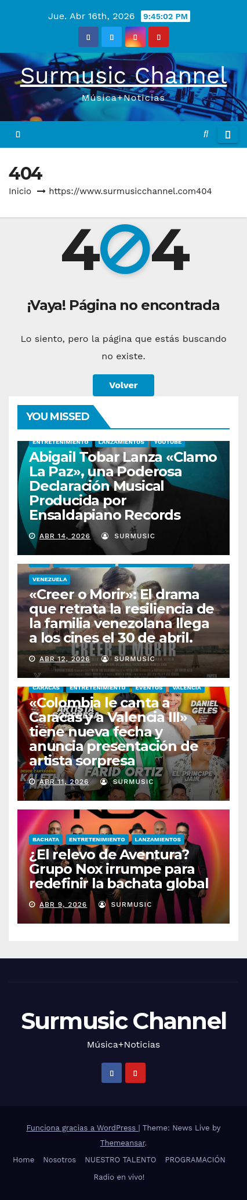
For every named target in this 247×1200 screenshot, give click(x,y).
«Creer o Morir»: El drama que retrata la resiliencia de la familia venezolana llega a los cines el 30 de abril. (121, 616)
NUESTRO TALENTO (120, 1159)
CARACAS (46, 687)
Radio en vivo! (119, 1177)
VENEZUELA (49, 579)
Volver (123, 385)
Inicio (20, 191)
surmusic (128, 536)
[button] (206, 134)
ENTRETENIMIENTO (60, 442)
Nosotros (59, 1159)
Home (23, 1159)
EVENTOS (149, 687)
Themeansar (122, 1143)
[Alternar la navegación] (227, 134)
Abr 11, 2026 (64, 782)
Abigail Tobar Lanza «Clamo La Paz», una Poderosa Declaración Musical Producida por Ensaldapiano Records (123, 485)
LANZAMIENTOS (121, 442)
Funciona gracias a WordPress (82, 1128)
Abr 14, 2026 (64, 536)
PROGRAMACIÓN (195, 1159)
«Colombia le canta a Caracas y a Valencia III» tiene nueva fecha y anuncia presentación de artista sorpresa (113, 731)
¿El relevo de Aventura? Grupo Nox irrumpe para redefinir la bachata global (119, 869)
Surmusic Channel (123, 75)
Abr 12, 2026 (64, 659)
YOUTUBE (167, 442)
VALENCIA (186, 687)
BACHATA (45, 839)
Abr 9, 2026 (63, 904)
